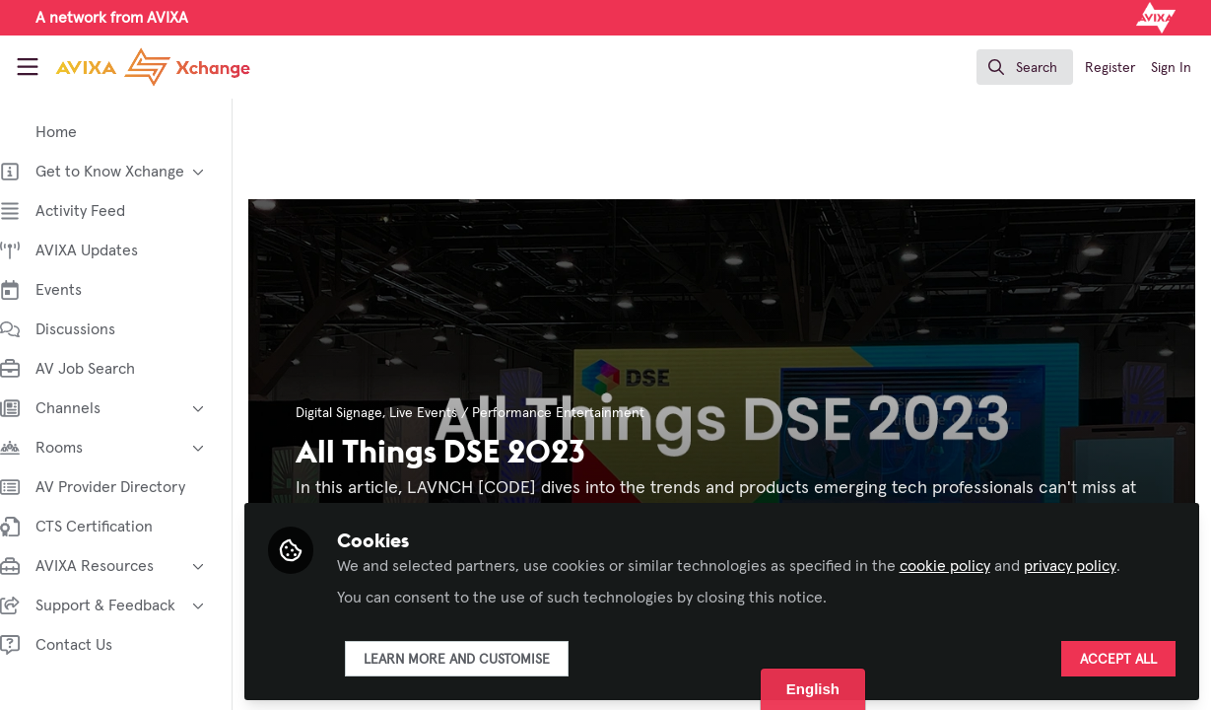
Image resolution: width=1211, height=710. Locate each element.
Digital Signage (358, 413)
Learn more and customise (476, 658)
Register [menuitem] (1110, 68)
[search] (1024, 67)
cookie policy (964, 564)
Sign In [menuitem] (1171, 68)
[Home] (133, 67)
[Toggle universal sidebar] (27, 67)
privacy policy (1089, 564)
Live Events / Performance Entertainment (536, 413)
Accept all (1118, 658)
